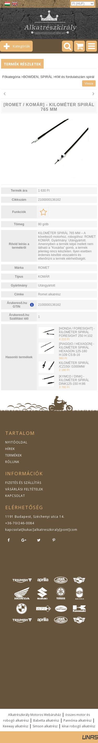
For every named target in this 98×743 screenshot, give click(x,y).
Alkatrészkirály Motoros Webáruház (34, 714)
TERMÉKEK (13, 455)
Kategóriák (21, 46)
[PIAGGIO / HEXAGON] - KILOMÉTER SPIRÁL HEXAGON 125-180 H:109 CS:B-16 (76, 349)
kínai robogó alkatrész (78, 726)
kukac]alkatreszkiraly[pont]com (50, 529)
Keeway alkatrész (15, 726)
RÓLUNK (12, 462)
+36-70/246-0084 (19, 523)
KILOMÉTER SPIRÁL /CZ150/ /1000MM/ (74, 364)
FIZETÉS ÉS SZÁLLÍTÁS (23, 482)
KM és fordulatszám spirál (74, 77)
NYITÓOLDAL (16, 442)
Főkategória (11, 77)
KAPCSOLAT (15, 496)
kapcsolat (13, 529)
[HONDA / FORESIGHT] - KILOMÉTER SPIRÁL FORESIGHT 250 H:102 (77, 332)
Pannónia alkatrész (77, 720)
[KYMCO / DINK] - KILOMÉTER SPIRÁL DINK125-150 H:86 (74, 380)
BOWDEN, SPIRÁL (37, 77)
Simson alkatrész (45, 726)
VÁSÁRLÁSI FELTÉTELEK (24, 489)
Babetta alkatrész (46, 720)
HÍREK (10, 449)
